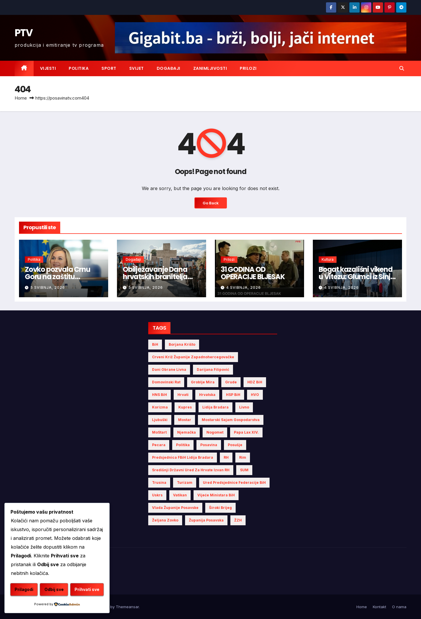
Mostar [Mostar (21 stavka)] (184, 420)
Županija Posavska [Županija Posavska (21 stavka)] (206, 520)
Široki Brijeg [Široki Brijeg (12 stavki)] (220, 507)
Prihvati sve (57, 589)
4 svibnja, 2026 (243, 287)
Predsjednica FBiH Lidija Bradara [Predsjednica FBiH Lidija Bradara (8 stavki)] (182, 457)
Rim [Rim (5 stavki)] (242, 457)
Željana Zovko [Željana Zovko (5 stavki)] (165, 520)
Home (21, 98)
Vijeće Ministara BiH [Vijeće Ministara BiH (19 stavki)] (216, 495)
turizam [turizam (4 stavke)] (184, 482)
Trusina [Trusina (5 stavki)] (159, 482)
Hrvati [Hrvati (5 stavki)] (183, 394)
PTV (23, 33)
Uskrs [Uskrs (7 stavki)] (157, 495)
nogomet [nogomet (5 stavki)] (214, 432)
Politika (79, 68)
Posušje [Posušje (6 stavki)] (235, 445)
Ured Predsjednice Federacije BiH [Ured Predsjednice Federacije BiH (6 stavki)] (234, 482)
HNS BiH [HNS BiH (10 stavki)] (159, 394)
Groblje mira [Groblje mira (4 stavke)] (203, 382)
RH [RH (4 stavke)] (226, 457)
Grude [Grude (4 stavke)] (231, 382)
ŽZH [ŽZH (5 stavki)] (238, 520)
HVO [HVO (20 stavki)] (255, 394)
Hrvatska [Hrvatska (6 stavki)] (207, 394)
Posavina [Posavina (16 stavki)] (208, 445)
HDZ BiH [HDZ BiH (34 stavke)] (254, 382)
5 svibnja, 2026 (47, 287)
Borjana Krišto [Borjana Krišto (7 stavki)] (182, 344)
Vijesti (48, 68)
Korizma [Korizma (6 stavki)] (160, 407)
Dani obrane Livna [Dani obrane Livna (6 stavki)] (169, 369)
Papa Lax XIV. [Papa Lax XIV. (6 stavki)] (246, 432)
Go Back (210, 203)
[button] (401, 68)
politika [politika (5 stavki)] (183, 445)
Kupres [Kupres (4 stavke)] (185, 407)
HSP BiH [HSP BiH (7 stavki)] (233, 394)
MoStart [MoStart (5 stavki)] (159, 432)
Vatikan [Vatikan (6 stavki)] (180, 495)
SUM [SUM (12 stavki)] (244, 470)
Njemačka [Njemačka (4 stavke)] (186, 432)
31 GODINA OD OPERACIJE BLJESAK (253, 273)
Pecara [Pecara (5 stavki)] (158, 445)
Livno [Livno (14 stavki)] (244, 407)
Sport (108, 68)
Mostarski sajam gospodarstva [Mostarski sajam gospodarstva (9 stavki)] (231, 420)
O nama (399, 606)
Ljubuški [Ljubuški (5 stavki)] (160, 420)
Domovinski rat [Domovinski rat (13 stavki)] (166, 382)
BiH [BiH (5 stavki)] (155, 344)
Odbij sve (81, 575)
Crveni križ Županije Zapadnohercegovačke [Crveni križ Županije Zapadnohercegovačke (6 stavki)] (193, 357)
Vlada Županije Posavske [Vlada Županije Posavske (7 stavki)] (175, 507)
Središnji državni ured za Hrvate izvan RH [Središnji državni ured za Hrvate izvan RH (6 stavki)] (191, 470)
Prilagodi (33, 575)
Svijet (136, 68)
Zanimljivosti (210, 68)
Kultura (328, 259)
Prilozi (248, 68)
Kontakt (379, 606)
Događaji (168, 68)
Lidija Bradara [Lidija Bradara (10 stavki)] (215, 407)
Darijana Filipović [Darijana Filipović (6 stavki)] (213, 369)
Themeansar (127, 606)
